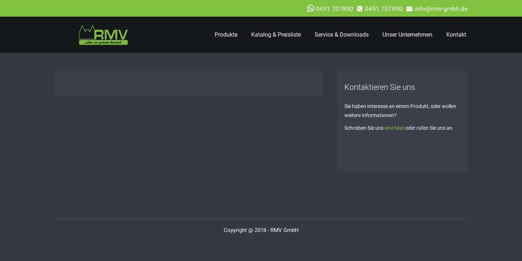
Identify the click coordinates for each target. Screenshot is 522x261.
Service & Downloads (342, 34)
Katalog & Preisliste (276, 34)
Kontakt (456, 34)
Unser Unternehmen (407, 34)
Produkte (226, 34)
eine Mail (394, 128)
